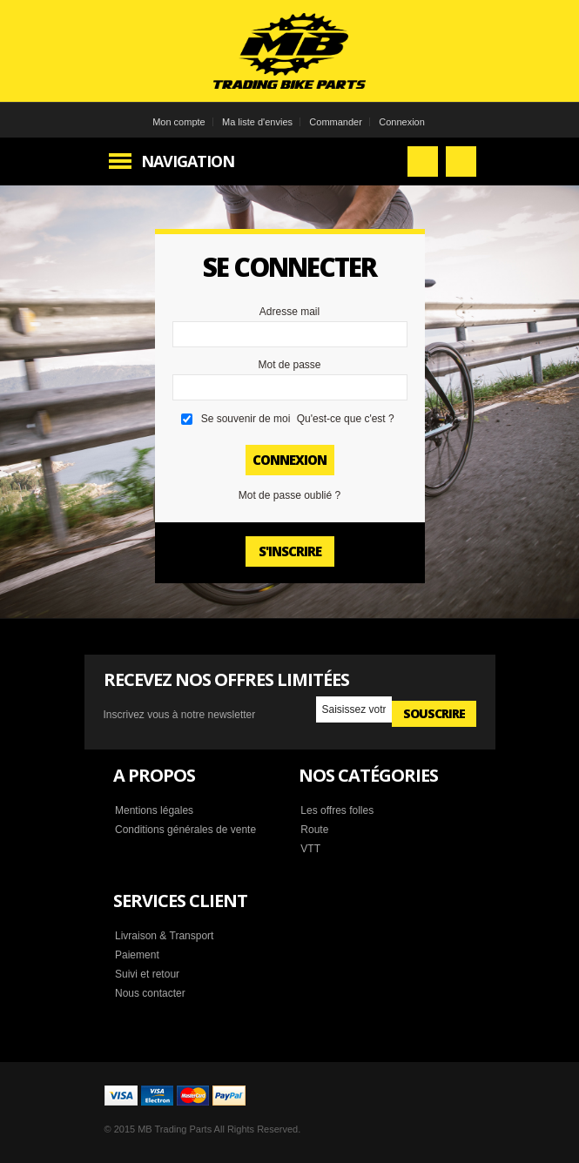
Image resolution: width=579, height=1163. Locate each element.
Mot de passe (289, 365)
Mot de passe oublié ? (289, 495)
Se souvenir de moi (246, 419)
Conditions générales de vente (185, 830)
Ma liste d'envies (257, 122)
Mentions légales (154, 810)
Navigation (187, 161)
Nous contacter (150, 993)
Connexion (402, 122)
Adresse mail (289, 312)
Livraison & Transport (164, 936)
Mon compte (178, 122)
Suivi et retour (147, 974)
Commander (335, 122)
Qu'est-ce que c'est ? (345, 419)
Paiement (137, 955)
